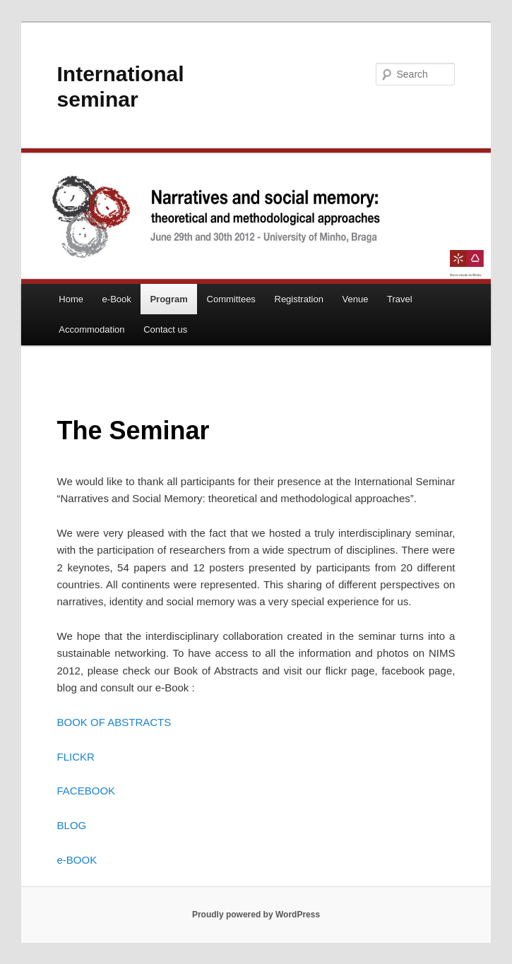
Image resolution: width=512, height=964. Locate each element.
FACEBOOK (86, 791)
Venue (356, 299)
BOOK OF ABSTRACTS (114, 722)
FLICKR (76, 757)
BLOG (72, 825)
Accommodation (91, 329)
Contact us (165, 329)
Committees (231, 299)
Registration (299, 299)
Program (168, 299)
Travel (399, 299)
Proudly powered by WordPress (256, 915)
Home (71, 299)
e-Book (116, 299)
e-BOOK (77, 860)
